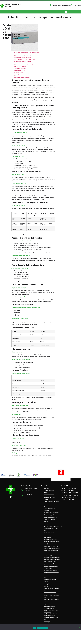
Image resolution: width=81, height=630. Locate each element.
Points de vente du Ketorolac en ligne (23, 63)
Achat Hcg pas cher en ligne (49, 615)
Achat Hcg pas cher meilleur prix (50, 613)
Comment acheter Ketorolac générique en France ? (27, 52)
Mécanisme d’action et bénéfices (22, 57)
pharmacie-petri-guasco (51, 514)
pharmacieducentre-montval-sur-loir (52, 548)
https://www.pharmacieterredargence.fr (53, 526)
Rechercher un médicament (31, 12)
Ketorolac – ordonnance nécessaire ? (23, 64)
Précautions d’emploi (19, 75)
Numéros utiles (45, 12)
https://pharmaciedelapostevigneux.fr (52, 506)
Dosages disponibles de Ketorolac (22, 61)
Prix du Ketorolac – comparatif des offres (24, 59)
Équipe (19, 12)
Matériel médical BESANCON (50, 622)
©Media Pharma (61, 480)
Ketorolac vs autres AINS (20, 66)
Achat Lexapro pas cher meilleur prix (51, 583)
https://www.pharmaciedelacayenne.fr (52, 533)
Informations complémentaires (21, 77)
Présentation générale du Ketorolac (23, 55)
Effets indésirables (18, 72)
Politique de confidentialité (42, 628)
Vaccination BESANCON (49, 494)
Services (11, 12)
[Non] (79, 627)
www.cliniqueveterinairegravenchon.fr (52, 501)
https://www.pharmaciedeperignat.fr (52, 559)
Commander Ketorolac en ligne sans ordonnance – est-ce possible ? (31, 54)
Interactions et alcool (19, 70)
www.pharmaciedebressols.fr (50, 553)
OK (34, 628)
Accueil (3, 12)
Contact (55, 12)
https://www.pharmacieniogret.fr (51, 572)
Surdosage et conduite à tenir (21, 74)
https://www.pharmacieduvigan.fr (51, 541)
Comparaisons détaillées (20, 68)
